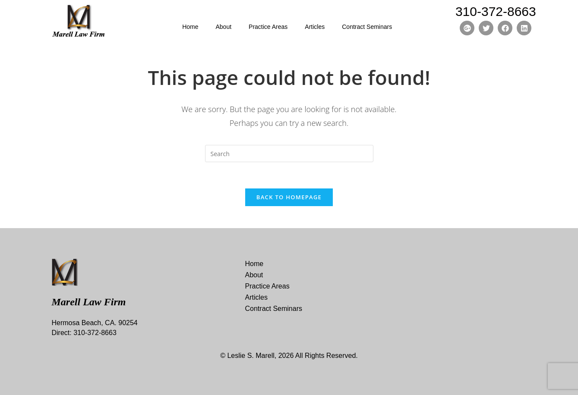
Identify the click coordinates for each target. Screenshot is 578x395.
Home (190, 26)
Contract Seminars (367, 26)
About (223, 26)
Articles (315, 26)
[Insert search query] (289, 153)
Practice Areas (268, 26)
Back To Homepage (289, 197)
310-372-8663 (495, 11)
